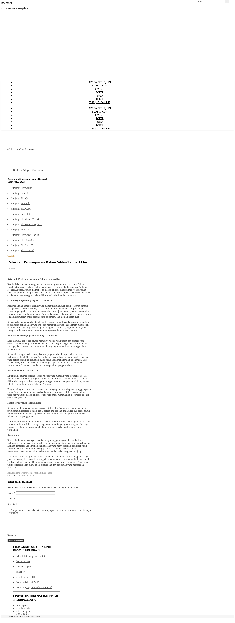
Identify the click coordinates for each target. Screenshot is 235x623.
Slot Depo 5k (27, 240)
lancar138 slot (23, 565)
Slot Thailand (27, 250)
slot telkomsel (23, 617)
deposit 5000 (32, 586)
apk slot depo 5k (24, 570)
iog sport (20, 575)
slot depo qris (23, 612)
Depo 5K (25, 193)
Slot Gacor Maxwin (30, 219)
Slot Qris (25, 198)
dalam (16, 472)
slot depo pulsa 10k (26, 580)
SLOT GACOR (99, 85)
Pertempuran (25, 472)
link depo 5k (22, 609)
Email (11, 498)
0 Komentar (28, 475)
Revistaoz (6, 3)
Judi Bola (25, 203)
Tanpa (49, 472)
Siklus (43, 472)
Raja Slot (25, 214)
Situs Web (12, 504)
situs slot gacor (23, 614)
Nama (11, 493)
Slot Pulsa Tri (27, 245)
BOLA (99, 95)
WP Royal (36, 620)
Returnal (36, 472)
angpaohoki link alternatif (39, 591)
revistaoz (17, 475)
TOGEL (100, 99)
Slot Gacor (26, 208)
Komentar (12, 539)
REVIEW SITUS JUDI (99, 82)
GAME (11, 255)
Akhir (10, 472)
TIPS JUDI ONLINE (99, 102)
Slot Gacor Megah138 (31, 224)
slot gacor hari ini (36, 560)
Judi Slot (25, 229)
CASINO (99, 89)
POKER (100, 92)
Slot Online (26, 188)
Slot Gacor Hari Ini (30, 235)
